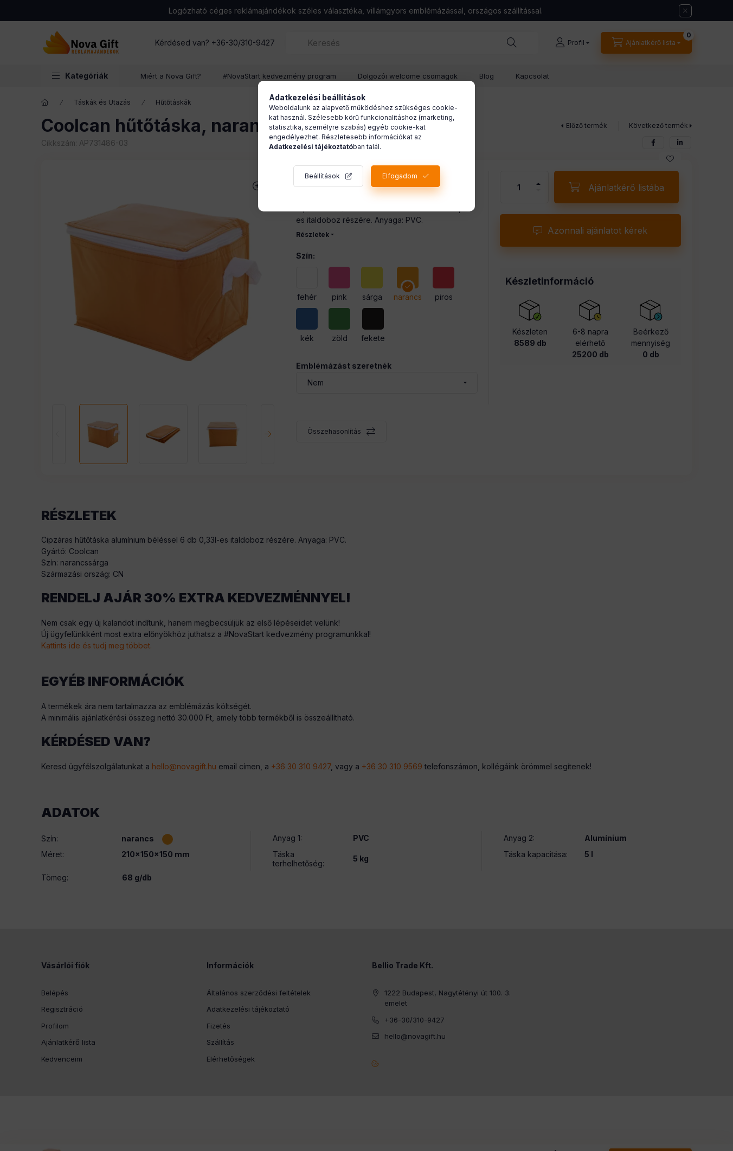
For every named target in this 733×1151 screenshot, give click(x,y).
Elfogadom (399, 176)
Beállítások (322, 176)
